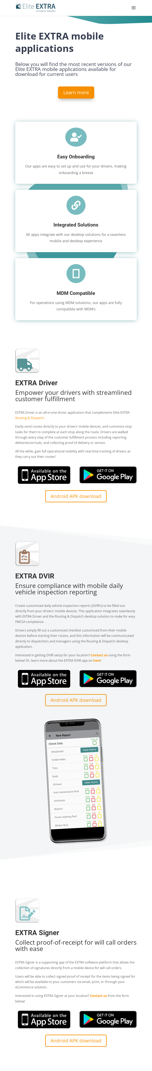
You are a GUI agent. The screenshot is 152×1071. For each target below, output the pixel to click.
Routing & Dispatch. (30, 418)
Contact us (98, 996)
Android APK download (75, 496)
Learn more (76, 92)
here (96, 660)
